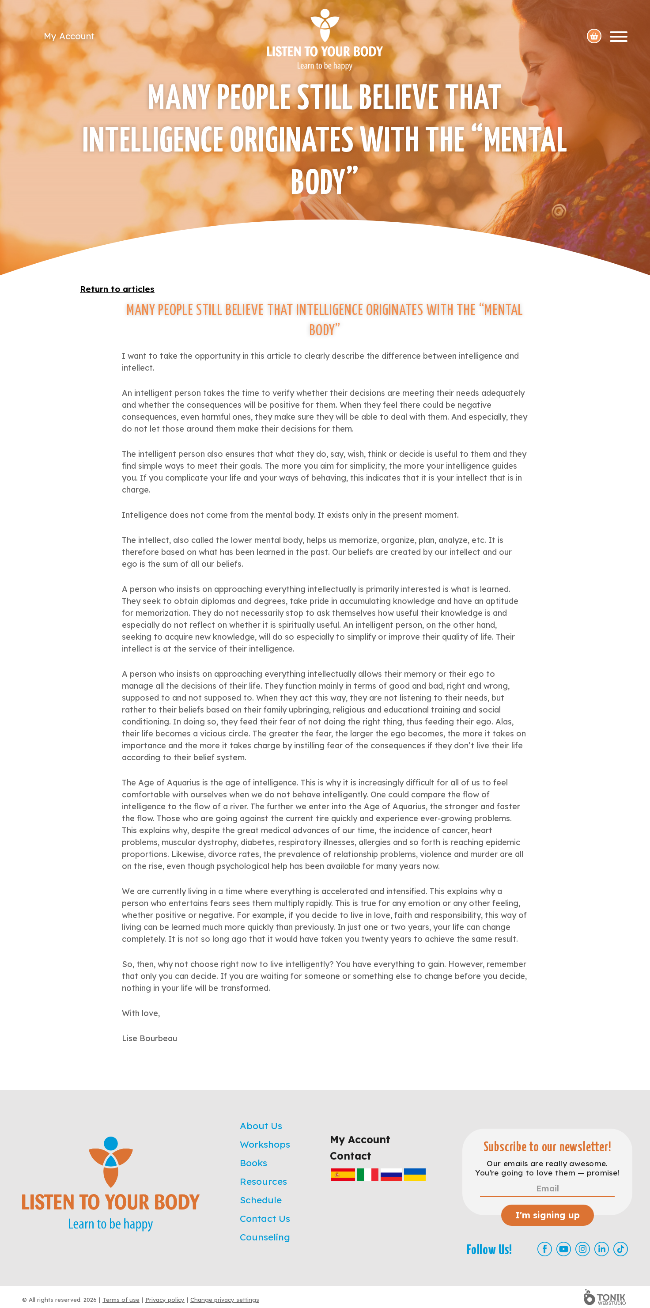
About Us (261, 1125)
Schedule (261, 1200)
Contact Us (265, 1218)
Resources (263, 1181)
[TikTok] (620, 1249)
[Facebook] (544, 1249)
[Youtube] (563, 1249)
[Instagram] (582, 1249)
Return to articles (117, 289)
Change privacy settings (224, 1299)
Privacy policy (165, 1299)
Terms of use (121, 1299)
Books (253, 1162)
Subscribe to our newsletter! (548, 1147)
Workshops (265, 1144)
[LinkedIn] (601, 1249)
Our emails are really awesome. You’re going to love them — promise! (547, 1168)
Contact (350, 1155)
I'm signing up (547, 1215)
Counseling (265, 1237)
